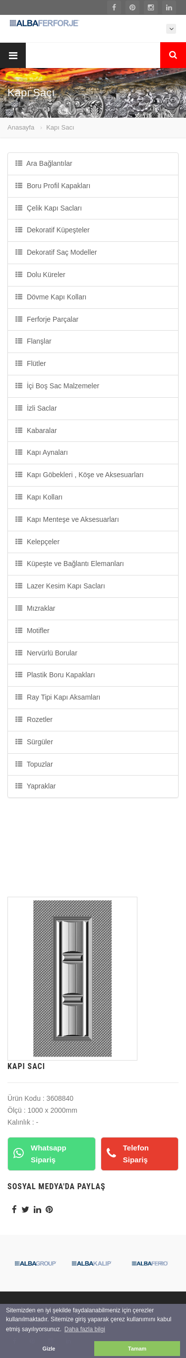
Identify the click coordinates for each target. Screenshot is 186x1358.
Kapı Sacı (60, 127)
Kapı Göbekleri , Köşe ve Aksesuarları (79, 475)
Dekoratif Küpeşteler (52, 230)
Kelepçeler (37, 542)
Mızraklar (35, 608)
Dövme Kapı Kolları (51, 297)
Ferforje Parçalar (46, 319)
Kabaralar (36, 430)
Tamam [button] (137, 1349)
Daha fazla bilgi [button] (84, 1329)
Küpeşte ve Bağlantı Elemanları (69, 564)
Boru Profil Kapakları (52, 186)
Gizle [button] (49, 1349)
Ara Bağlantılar (43, 163)
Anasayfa (20, 127)
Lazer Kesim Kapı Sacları (60, 586)
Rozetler (34, 719)
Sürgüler (34, 742)
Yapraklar (35, 786)
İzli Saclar (36, 408)
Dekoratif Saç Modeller (56, 252)
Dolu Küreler (40, 275)
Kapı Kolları (38, 497)
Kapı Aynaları (41, 452)
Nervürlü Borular (46, 653)
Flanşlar (33, 341)
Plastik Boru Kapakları (55, 675)
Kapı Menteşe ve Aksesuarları (67, 519)
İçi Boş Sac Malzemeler (57, 386)
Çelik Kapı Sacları (48, 208)
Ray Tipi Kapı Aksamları (58, 697)
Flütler (30, 363)
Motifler (32, 631)
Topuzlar (34, 764)
